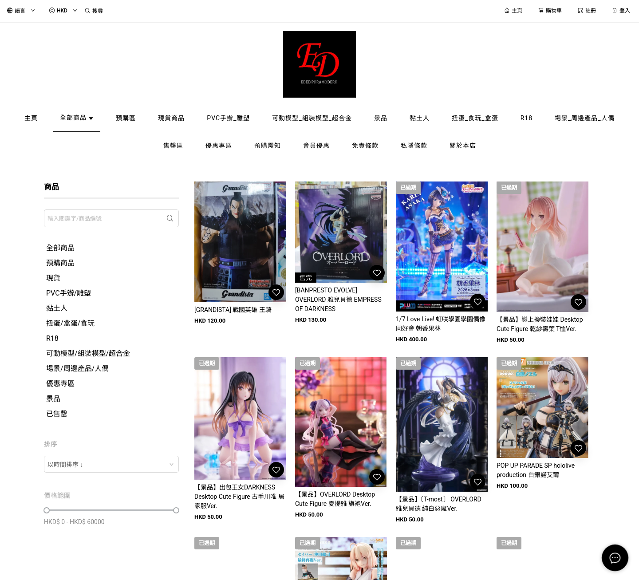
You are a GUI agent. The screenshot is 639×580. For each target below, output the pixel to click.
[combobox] (111, 464)
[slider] (46, 510)
